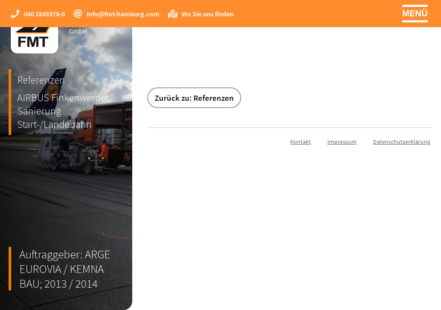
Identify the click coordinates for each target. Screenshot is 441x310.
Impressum (342, 142)
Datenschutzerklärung (401, 142)
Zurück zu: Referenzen (194, 98)
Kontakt (300, 142)
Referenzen (41, 80)
